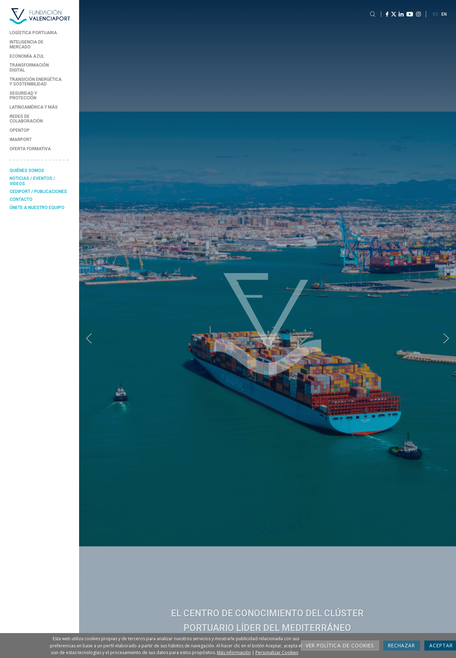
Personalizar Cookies (276, 652)
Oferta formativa (30, 148)
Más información (234, 652)
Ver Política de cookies (340, 645)
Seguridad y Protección (23, 95)
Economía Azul (27, 56)
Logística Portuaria (33, 32)
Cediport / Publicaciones (38, 191)
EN (444, 14)
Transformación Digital (29, 67)
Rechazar (401, 645)
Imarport (21, 139)
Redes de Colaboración (26, 119)
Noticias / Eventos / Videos (32, 181)
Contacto (21, 199)
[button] (89, 339)
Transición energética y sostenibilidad (36, 82)
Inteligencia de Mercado (26, 44)
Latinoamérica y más (34, 107)
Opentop (20, 130)
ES (435, 14)
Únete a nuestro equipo (37, 207)
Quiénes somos (27, 170)
